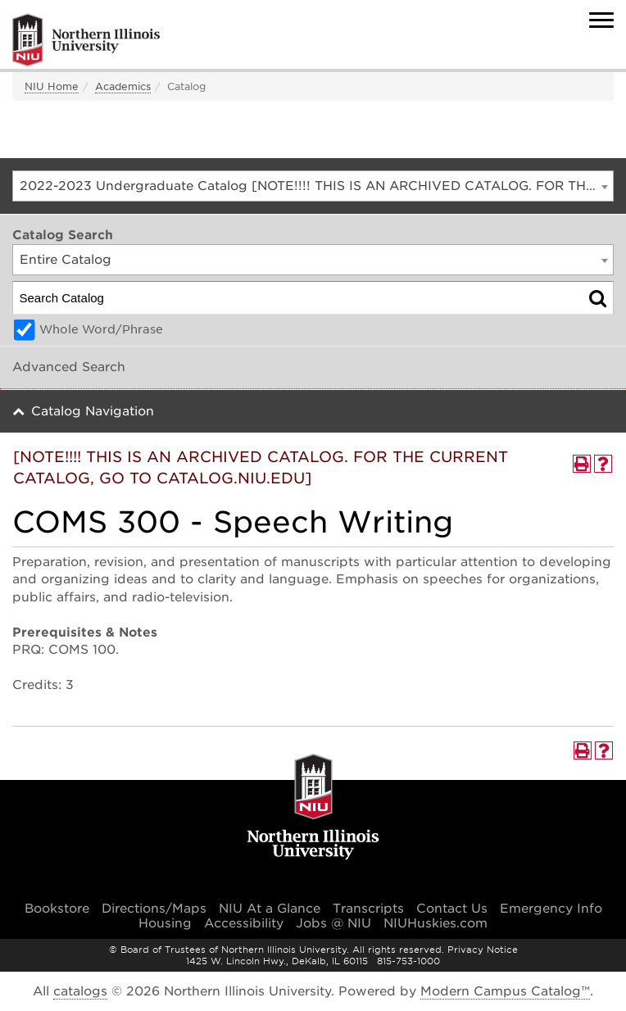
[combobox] (313, 186)
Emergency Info (551, 908)
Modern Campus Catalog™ (505, 991)
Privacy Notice (482, 949)
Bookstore (57, 908)
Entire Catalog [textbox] (65, 259)
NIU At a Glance (269, 908)
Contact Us (452, 908)
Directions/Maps (154, 908)
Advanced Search (68, 367)
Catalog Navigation (92, 411)
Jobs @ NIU (333, 923)
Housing (165, 923)
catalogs (80, 991)
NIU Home (52, 86)
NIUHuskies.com (435, 923)
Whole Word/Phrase (101, 329)
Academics (123, 86)
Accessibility (244, 923)
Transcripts (368, 908)
